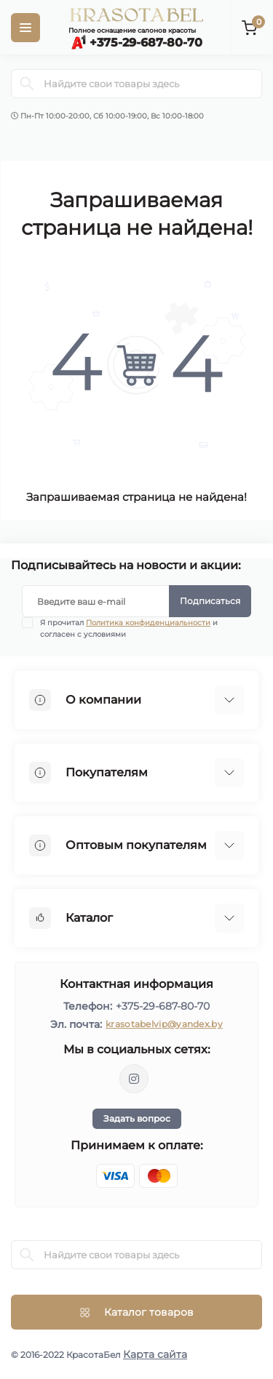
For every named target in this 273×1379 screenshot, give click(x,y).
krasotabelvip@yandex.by (164, 1023)
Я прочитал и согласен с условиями (129, 628)
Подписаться (210, 600)
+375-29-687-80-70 (163, 1006)
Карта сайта (155, 1354)
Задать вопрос (136, 1118)
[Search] (27, 83)
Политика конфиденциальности (148, 622)
